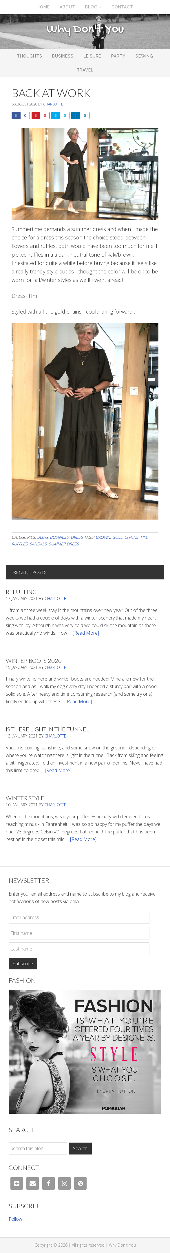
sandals (38, 544)
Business (59, 537)
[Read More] (86, 633)
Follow (15, 1219)
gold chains (125, 537)
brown (103, 537)
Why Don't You (85, 29)
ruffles (20, 544)
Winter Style (25, 797)
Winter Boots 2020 (34, 660)
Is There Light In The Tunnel (47, 729)
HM (143, 537)
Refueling (21, 591)
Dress (77, 537)
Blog (42, 537)
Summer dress (64, 544)
